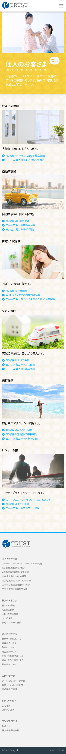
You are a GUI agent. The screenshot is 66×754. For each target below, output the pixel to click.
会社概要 (6, 705)
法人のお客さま (9, 634)
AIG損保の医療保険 (16, 290)
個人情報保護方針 (10, 730)
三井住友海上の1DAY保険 (20, 229)
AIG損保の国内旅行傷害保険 (21, 434)
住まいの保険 (8, 605)
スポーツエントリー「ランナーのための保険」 (22, 563)
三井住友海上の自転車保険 (20, 369)
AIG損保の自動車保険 (17, 221)
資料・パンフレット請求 (12, 685)
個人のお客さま (9, 600)
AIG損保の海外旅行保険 (19, 430)
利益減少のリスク (10, 651)
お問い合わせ (8, 676)
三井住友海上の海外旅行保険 (22, 438)
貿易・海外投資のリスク (13, 660)
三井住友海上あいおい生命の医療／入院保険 (30, 299)
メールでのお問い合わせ (13, 681)
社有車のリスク (9, 664)
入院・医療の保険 (10, 614)
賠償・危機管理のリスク (13, 656)
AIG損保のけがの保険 (17, 360)
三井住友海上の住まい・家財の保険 (25, 160)
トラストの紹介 (9, 700)
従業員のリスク (9, 643)
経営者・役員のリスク (11, 639)
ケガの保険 (7, 618)
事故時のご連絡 (9, 689)
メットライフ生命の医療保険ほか (23, 295)
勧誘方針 (6, 726)
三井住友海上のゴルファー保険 (22, 508)
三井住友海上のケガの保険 (20, 364)
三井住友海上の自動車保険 (20, 225)
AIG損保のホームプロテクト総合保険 (25, 155)
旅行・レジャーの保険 (11, 622)
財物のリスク (8, 647)
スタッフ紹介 (8, 710)
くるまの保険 (8, 610)
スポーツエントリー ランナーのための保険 (28, 499)
